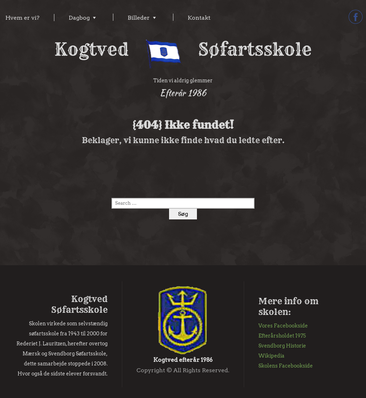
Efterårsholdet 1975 (282, 336)
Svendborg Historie (282, 346)
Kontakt (199, 17)
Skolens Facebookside (285, 366)
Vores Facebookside (283, 326)
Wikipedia (271, 356)
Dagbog (79, 17)
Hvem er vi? (22, 17)
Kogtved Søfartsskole (183, 49)
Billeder (139, 17)
